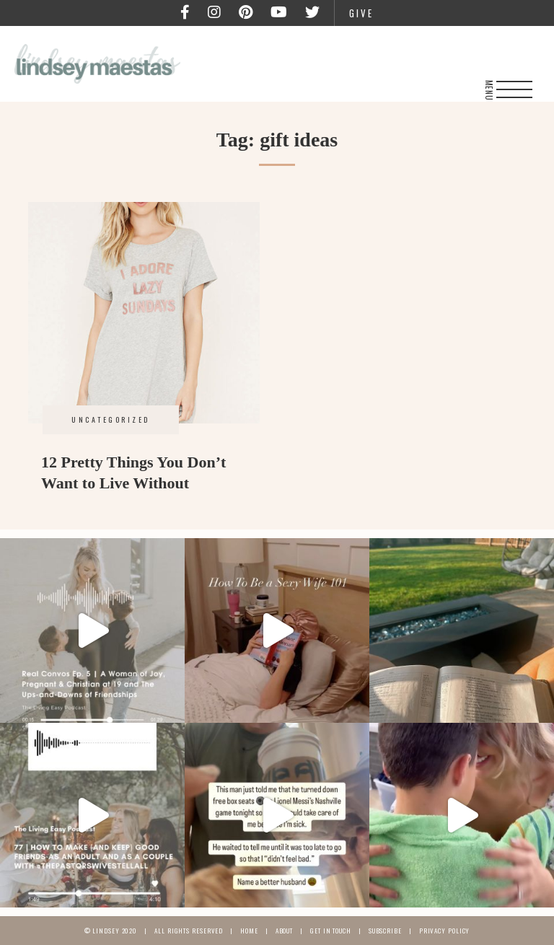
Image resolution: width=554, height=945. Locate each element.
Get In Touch (330, 931)
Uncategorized (110, 419)
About (285, 931)
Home (249, 931)
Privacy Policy (444, 931)
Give (361, 13)
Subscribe (385, 931)
